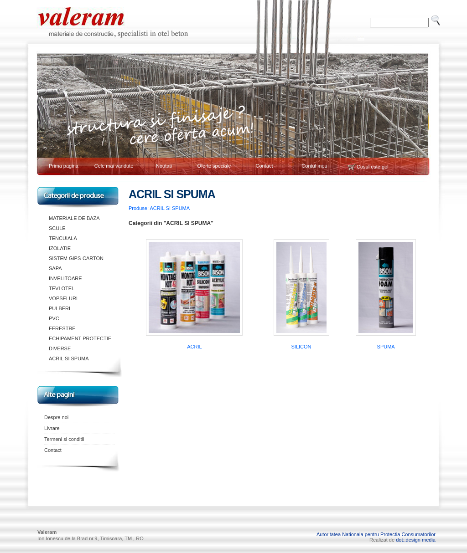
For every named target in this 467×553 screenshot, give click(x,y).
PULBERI (59, 308)
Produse (138, 208)
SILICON (301, 346)
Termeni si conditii (64, 439)
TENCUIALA (63, 238)
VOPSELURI (63, 298)
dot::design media (416, 540)
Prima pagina (63, 166)
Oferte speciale (214, 166)
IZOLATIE (60, 248)
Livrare (52, 428)
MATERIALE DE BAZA (74, 218)
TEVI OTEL (61, 288)
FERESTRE (62, 328)
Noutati (164, 166)
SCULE (57, 228)
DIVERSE (60, 348)
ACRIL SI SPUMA (69, 358)
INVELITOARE (65, 278)
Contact (264, 166)
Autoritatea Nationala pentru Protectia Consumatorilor (376, 534)
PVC (54, 318)
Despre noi (56, 417)
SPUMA (386, 346)
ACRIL (194, 346)
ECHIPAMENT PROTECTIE (80, 338)
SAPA (55, 268)
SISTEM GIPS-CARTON (76, 258)
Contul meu (314, 166)
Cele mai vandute (114, 166)
